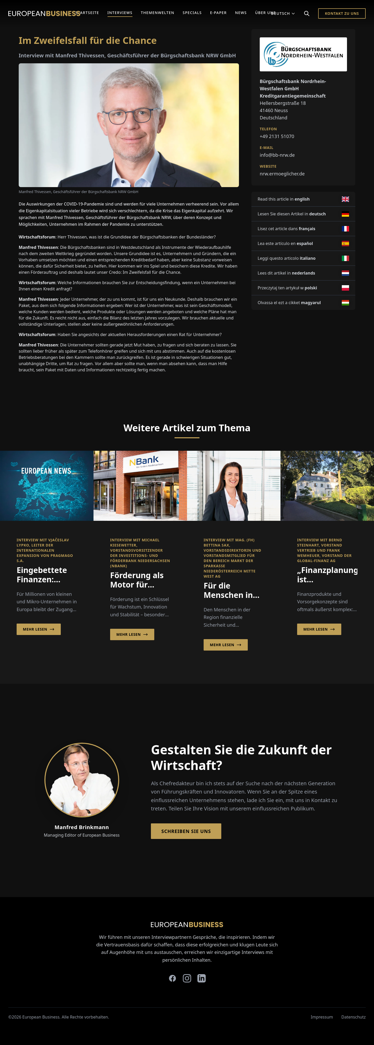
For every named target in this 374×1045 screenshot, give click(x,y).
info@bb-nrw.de (277, 155)
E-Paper (218, 12)
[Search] (307, 13)
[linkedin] (201, 978)
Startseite (87, 12)
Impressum (322, 1017)
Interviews (120, 12)
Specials (192, 12)
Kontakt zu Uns (342, 13)
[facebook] (172, 978)
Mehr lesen (39, 629)
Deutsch (283, 13)
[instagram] (187, 978)
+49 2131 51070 (277, 136)
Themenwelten (157, 12)
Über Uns (265, 12)
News (241, 12)
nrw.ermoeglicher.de (282, 173)
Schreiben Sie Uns (186, 831)
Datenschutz (353, 1017)
